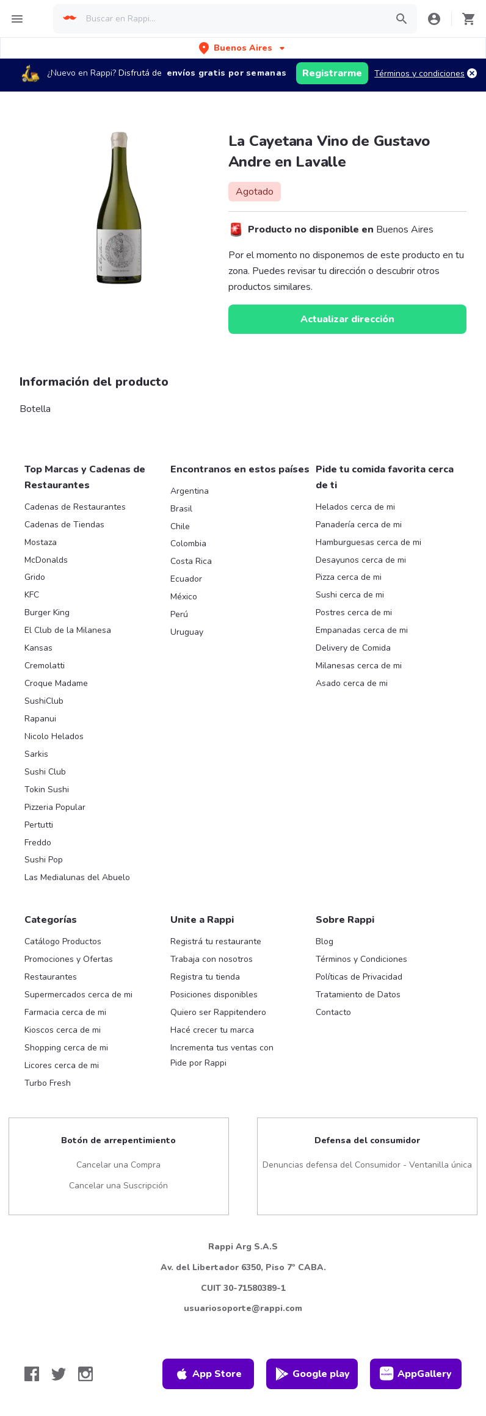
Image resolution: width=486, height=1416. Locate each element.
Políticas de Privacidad (359, 977)
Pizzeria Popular (54, 807)
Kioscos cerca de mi (62, 1030)
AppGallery (416, 1374)
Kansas (38, 648)
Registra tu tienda (205, 977)
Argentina (189, 491)
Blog (324, 941)
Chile (180, 526)
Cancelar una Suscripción (118, 1185)
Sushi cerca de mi (350, 595)
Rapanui (40, 718)
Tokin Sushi (46, 789)
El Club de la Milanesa (67, 630)
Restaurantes (50, 977)
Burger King (47, 612)
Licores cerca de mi (61, 1065)
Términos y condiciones (419, 73)
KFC (31, 595)
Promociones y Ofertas (68, 959)
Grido (34, 577)
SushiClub (43, 701)
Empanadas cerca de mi (362, 630)
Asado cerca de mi (352, 683)
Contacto (333, 1012)
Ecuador (186, 579)
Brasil (181, 509)
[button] (243, 48)
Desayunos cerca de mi (361, 560)
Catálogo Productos (62, 941)
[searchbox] (232, 19)
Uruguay (186, 632)
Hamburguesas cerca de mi (368, 542)
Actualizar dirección (347, 319)
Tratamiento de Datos (358, 994)
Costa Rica (191, 561)
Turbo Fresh (47, 1083)
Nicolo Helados (54, 736)
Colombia (188, 543)
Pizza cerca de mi (349, 577)
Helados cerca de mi (355, 507)
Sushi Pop (43, 859)
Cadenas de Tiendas (64, 524)
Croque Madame (56, 683)
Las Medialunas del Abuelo (77, 877)
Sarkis (36, 754)
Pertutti (38, 825)
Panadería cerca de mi (359, 524)
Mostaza (40, 542)
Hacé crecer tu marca (212, 1030)
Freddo (37, 842)
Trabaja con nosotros (211, 959)
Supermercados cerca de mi (78, 994)
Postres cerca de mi (354, 612)
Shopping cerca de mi (66, 1047)
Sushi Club (45, 772)
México (183, 596)
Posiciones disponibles (214, 994)
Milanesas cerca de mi (359, 665)
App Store (208, 1374)
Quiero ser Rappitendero (218, 1012)
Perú (179, 614)
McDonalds (46, 560)
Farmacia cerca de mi (65, 1012)
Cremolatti (44, 665)
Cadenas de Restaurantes (75, 507)
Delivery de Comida (353, 648)
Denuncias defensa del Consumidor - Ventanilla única (367, 1165)
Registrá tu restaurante (215, 941)
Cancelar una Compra (118, 1165)
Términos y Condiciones (361, 959)
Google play (312, 1374)
